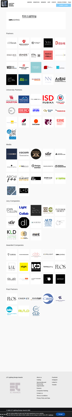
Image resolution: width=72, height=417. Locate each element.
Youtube (54, 384)
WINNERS (43, 2)
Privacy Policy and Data (43, 398)
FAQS (69, 2)
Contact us (40, 393)
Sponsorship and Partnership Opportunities (41, 384)
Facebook (54, 377)
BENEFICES (36, 2)
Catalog (39, 379)
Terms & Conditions (42, 395)
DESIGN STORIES (62, 2)
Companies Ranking (42, 390)
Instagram (54, 379)
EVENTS (54, 2)
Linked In (54, 382)
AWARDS (29, 2)
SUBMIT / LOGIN (63, 5)
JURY (48, 2)
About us (39, 377)
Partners (39, 388)
